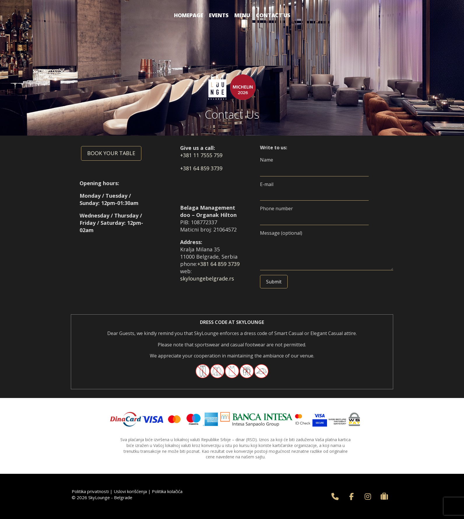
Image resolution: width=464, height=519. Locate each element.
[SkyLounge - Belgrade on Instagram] (368, 496)
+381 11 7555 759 (201, 155)
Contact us (273, 15)
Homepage (188, 15)
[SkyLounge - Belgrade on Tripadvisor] (384, 496)
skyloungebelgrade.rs (207, 278)
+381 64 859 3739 (201, 168)
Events (219, 15)
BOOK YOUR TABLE (111, 153)
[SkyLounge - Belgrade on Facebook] (351, 496)
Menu (242, 15)
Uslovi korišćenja (130, 491)
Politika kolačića (167, 491)
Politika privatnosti (90, 491)
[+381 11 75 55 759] (335, 496)
